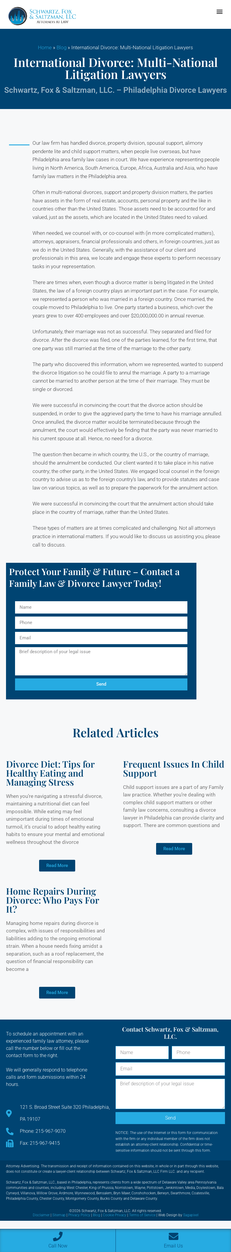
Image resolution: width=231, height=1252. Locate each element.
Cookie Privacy (114, 1215)
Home (45, 47)
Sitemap (59, 1215)
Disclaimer (41, 1215)
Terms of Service (142, 1215)
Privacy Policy (79, 1215)
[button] (219, 12)
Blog (61, 47)
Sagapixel (191, 1215)
